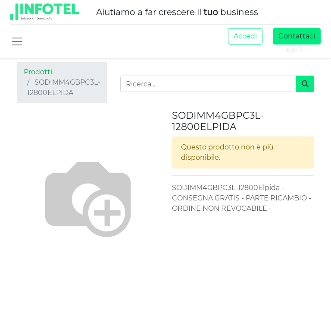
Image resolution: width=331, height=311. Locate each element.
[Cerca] (305, 84)
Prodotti (38, 72)
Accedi (245, 36)
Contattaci (296, 36)
